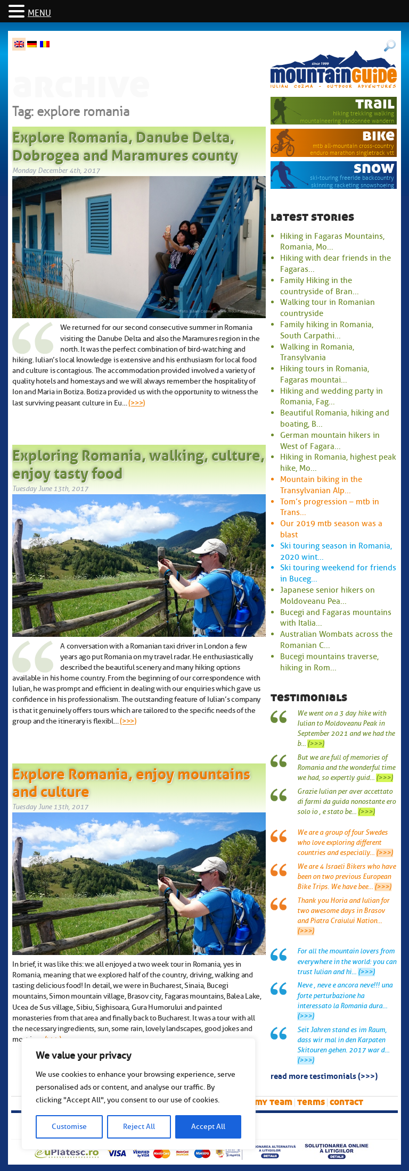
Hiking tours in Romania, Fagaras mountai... (324, 374)
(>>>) (136, 403)
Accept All (208, 1126)
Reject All (139, 1126)
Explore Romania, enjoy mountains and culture (131, 781)
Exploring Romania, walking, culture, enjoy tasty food (138, 462)
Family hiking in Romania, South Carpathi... (326, 330)
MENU (39, 13)
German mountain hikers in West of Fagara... (330, 441)
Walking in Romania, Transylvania (317, 352)
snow (374, 167)
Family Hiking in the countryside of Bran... (319, 286)
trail (375, 103)
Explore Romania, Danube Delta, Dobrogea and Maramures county (125, 144)
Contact (346, 1102)
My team (273, 1102)
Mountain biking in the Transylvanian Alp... (321, 485)
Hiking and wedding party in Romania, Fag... (331, 397)
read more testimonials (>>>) (324, 1075)
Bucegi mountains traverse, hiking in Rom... (329, 662)
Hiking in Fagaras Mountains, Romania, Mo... (332, 242)
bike (378, 135)
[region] (138, 1094)
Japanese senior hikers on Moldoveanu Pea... (327, 596)
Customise (69, 1126)
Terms (311, 1102)
